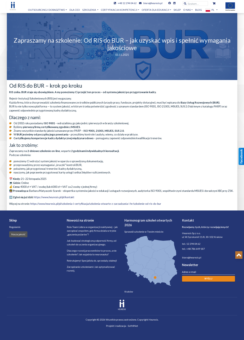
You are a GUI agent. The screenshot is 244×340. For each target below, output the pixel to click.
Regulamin (14, 226)
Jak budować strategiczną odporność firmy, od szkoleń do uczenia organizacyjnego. (91, 242)
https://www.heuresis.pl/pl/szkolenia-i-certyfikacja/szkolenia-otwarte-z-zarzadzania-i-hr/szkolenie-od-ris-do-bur (95, 203)
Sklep (177, 9)
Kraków (128, 291)
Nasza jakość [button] (18, 234)
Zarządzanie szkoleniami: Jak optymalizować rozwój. (91, 268)
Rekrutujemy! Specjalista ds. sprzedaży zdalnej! (92, 260)
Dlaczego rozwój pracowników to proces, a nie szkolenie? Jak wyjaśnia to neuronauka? (91, 252)
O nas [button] (187, 9)
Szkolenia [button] (89, 9)
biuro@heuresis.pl (152, 3)
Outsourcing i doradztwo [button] (46, 9)
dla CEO (74, 9)
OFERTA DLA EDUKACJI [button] (155, 9)
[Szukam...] (195, 3)
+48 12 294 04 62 (127, 3)
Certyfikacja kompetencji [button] (119, 9)
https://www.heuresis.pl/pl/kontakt (54, 197)
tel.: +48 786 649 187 (193, 248)
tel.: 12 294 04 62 (191, 243)
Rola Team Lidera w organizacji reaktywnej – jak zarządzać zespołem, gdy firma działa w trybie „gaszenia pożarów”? (92, 230)
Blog (198, 9)
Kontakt (188, 220)
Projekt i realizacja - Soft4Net (122, 325)
